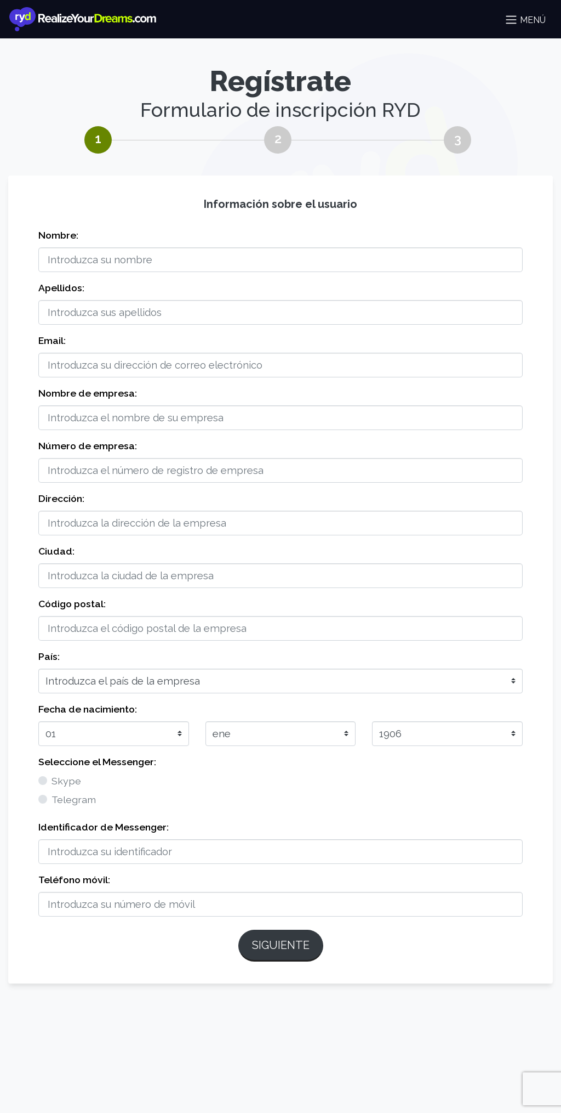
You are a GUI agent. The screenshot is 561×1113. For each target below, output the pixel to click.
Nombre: (58, 235)
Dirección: (61, 498)
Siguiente (281, 945)
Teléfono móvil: (74, 879)
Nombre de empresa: (87, 393)
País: (49, 656)
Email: (52, 340)
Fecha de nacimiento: (87, 709)
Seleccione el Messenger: (97, 761)
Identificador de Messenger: (103, 827)
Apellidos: (61, 287)
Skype (66, 781)
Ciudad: (56, 551)
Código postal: (72, 603)
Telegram (73, 799)
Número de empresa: (87, 445)
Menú (525, 19)
